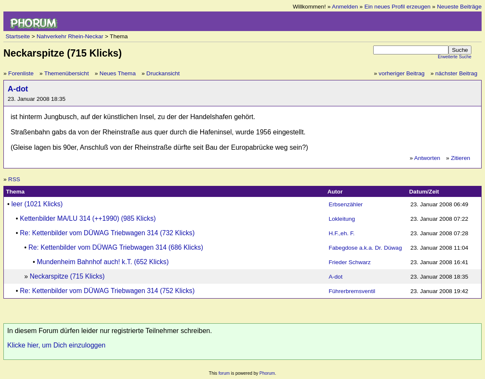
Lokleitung (342, 219)
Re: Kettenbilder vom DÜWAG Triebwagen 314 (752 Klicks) (107, 290)
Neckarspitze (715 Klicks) (67, 276)
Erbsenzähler (346, 204)
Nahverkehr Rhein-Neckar (70, 36)
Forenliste (21, 73)
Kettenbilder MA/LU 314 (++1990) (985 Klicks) (88, 218)
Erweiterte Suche (454, 56)
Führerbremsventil (352, 291)
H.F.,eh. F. (342, 233)
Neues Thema (117, 73)
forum (224, 373)
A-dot (18, 88)
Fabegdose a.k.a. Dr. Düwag (365, 248)
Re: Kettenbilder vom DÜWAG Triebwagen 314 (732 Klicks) (107, 233)
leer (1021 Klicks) (37, 204)
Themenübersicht (66, 73)
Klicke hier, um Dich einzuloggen (56, 345)
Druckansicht (163, 73)
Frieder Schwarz (350, 262)
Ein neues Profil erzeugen (397, 6)
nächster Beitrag (456, 73)
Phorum (267, 373)
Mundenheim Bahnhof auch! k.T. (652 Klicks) (103, 261)
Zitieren (460, 158)
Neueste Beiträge (459, 6)
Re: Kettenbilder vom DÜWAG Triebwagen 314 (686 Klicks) (115, 247)
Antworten (427, 158)
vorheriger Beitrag (402, 73)
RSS (14, 179)
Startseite (18, 36)
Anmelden (345, 6)
